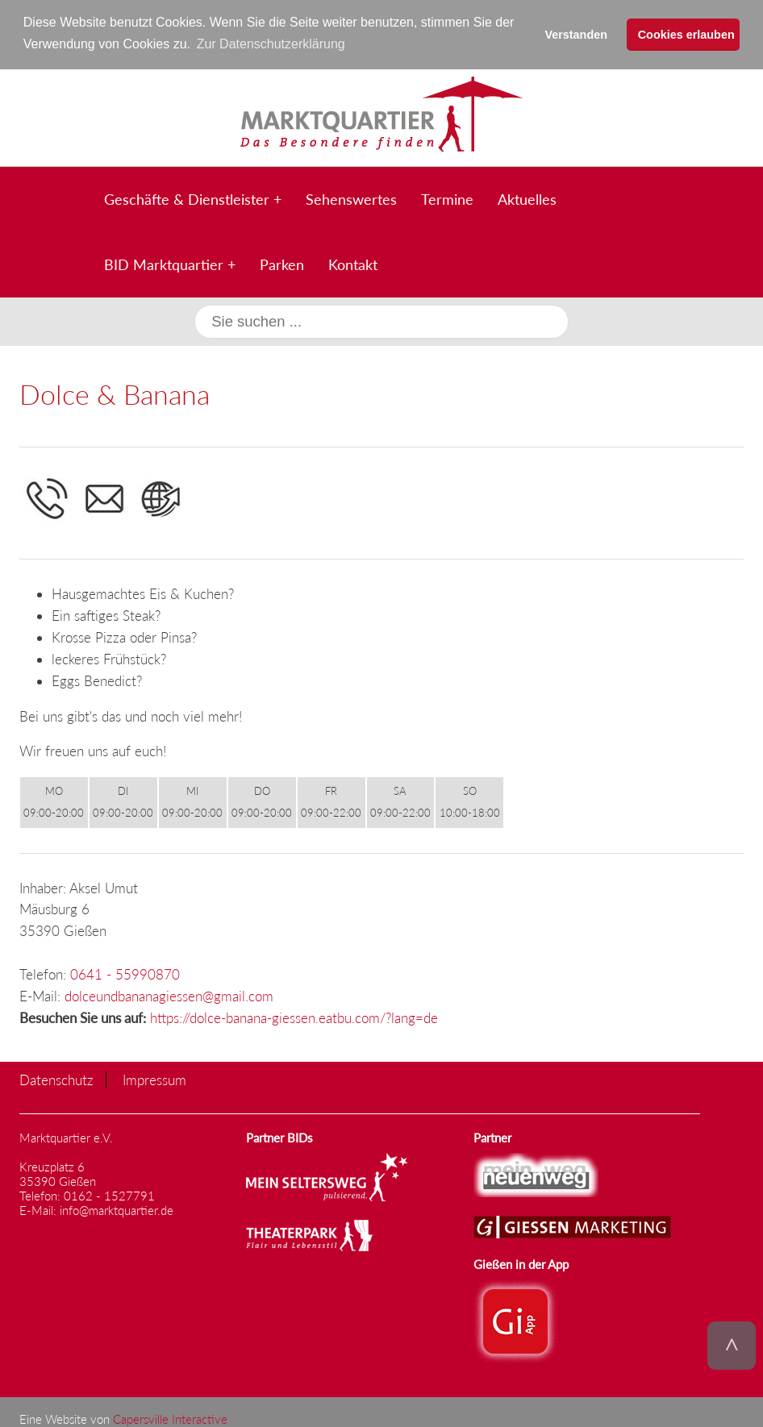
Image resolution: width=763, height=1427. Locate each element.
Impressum (154, 1079)
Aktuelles (527, 197)
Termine (447, 197)
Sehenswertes (351, 197)
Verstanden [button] (575, 34)
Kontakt (352, 263)
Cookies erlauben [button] (686, 34)
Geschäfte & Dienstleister (186, 197)
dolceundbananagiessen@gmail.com (169, 995)
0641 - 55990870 (125, 973)
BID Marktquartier (163, 263)
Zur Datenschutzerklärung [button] (271, 44)
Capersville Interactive (170, 1418)
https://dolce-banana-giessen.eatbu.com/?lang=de (294, 1017)
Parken (282, 263)
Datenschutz (56, 1079)
